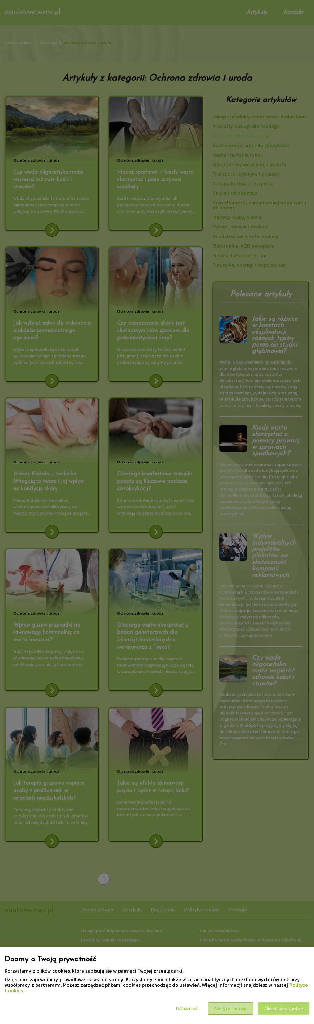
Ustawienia (186, 1008)
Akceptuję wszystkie (283, 1008)
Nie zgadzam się (230, 1008)
